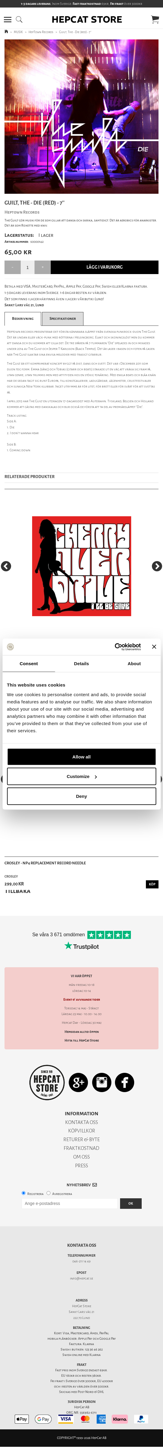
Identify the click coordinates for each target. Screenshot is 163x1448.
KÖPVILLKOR (81, 1131)
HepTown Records (41, 32)
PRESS (81, 1165)
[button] (7, 20)
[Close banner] (154, 647)
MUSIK (18, 32)
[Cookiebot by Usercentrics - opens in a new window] (114, 647)
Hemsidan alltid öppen (82, 1032)
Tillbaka (18, 890)
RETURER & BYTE (81, 1139)
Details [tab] (81, 663)
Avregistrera (62, 1194)
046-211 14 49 (81, 1261)
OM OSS (81, 1157)
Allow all (81, 756)
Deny (81, 795)
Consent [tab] (29, 663)
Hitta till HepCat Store (82, 1040)
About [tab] (134, 663)
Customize (82, 776)
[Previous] (6, 566)
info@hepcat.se (81, 1278)
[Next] (157, 566)
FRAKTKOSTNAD (81, 1148)
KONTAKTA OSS (81, 1122)
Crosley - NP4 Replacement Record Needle (45, 863)
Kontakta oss (81, 1245)
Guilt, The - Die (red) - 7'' (75, 32)
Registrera (35, 1194)
